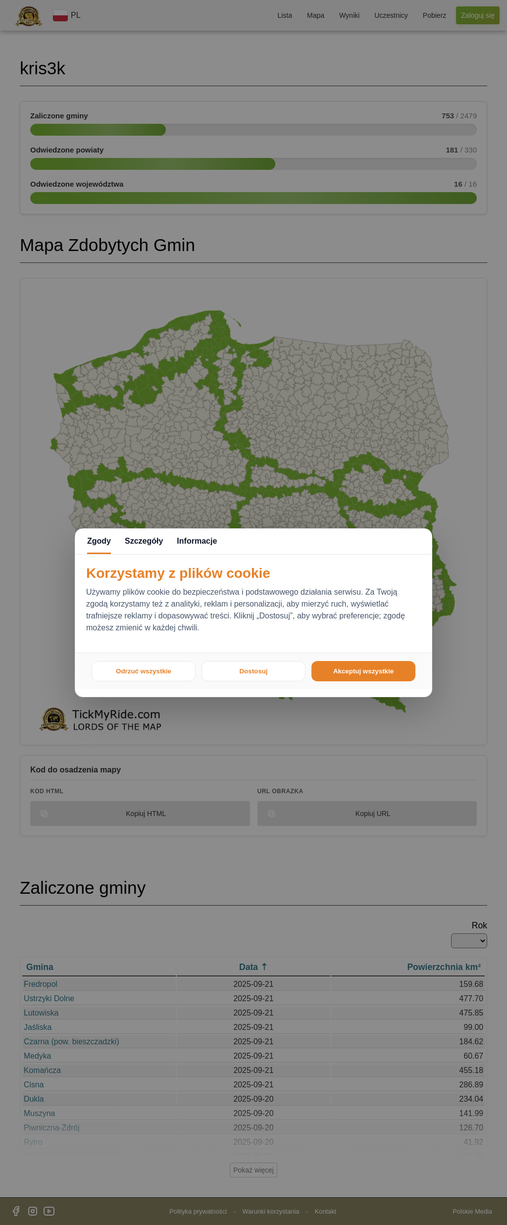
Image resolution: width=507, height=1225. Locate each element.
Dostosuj (253, 671)
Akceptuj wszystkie (363, 671)
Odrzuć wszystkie (143, 671)
